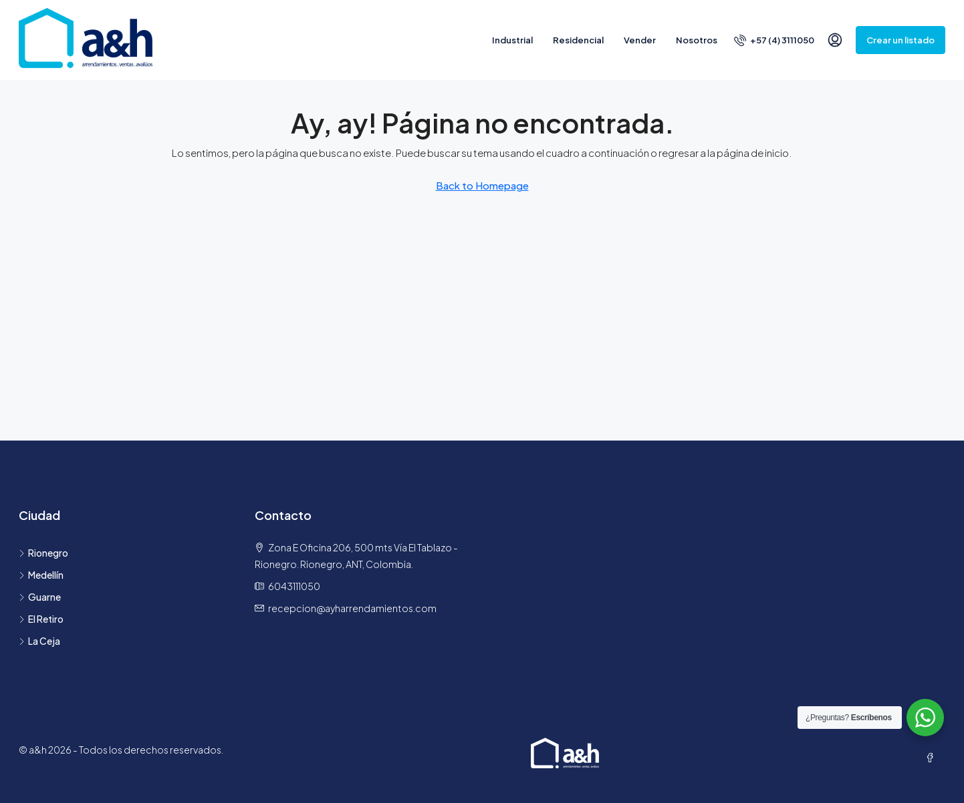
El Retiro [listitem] (41, 619)
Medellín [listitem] (41, 575)
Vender (640, 40)
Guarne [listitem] (40, 597)
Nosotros (696, 40)
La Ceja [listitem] (39, 641)
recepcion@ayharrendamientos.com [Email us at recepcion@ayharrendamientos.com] (352, 608)
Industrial (512, 40)
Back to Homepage (482, 185)
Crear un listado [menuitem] (900, 40)
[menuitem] (774, 40)
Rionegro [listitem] (43, 553)
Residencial (578, 40)
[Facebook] (932, 758)
